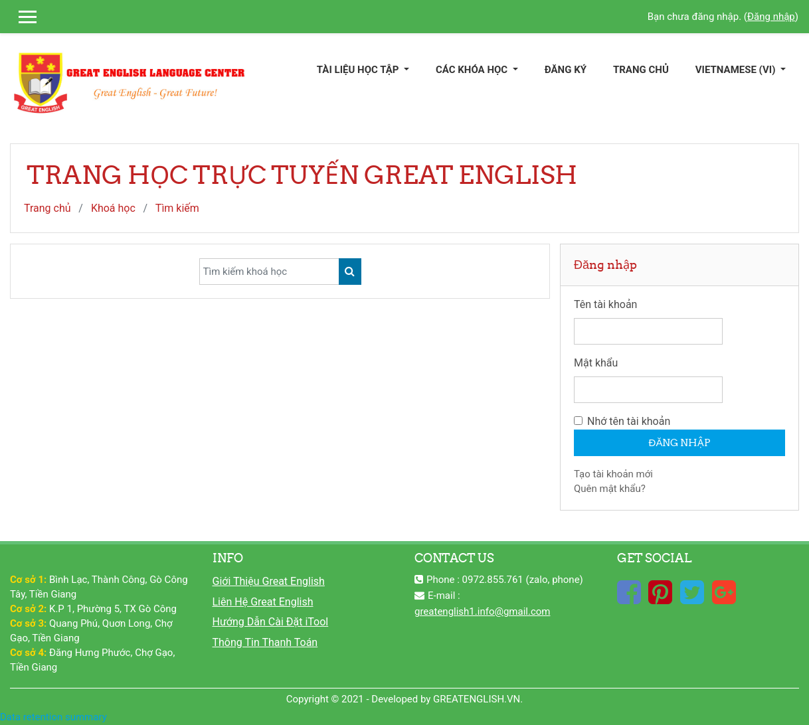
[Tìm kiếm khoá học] (269, 271)
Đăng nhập (771, 17)
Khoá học (113, 208)
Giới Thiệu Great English (269, 581)
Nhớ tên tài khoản (628, 421)
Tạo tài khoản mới (613, 474)
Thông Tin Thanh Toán (265, 642)
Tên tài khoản (605, 304)
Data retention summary (53, 717)
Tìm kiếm (177, 208)
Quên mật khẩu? (610, 489)
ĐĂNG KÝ (565, 70)
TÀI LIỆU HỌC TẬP (359, 70)
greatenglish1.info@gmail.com (482, 611)
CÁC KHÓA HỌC (473, 70)
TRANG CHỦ (641, 70)
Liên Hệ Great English (263, 602)
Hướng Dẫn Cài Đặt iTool (271, 621)
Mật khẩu (596, 363)
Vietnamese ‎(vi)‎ (736, 70)
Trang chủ (47, 208)
